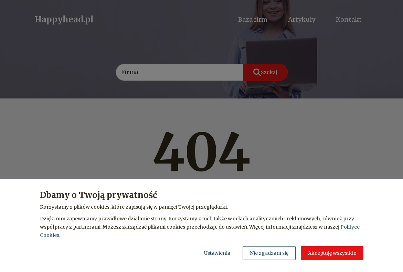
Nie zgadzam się (269, 253)
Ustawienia (217, 253)
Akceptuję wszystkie (332, 253)
